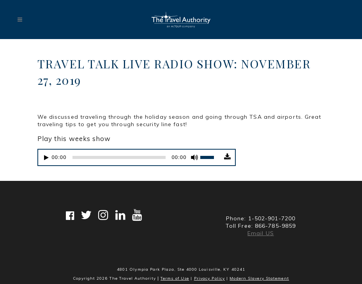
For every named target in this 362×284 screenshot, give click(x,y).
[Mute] (194, 157)
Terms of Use (175, 278)
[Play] (46, 157)
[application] (130, 157)
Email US (260, 233)
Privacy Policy (209, 278)
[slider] (119, 157)
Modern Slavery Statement (259, 278)
